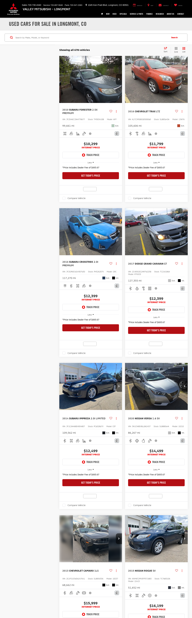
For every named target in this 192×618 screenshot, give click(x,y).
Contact (180, 14)
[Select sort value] (166, 50)
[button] (119, 79)
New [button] (107, 14)
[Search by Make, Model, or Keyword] (91, 37)
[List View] (184, 50)
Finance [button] (149, 14)
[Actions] (116, 111)
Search (174, 37)
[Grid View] (175, 50)
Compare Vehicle (76, 198)
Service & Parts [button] (136, 14)
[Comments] (117, 134)
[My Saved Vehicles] (178, 5)
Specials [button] (123, 14)
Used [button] (114, 14)
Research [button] (160, 14)
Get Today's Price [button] (90, 175)
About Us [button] (170, 14)
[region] (90, 168)
